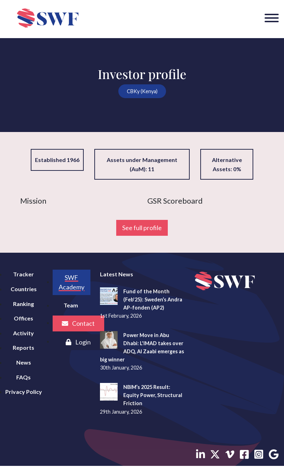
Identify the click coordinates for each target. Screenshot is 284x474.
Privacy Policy (23, 391)
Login (78, 342)
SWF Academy (71, 282)
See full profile (142, 228)
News (23, 362)
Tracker (23, 274)
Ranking (23, 303)
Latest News (116, 274)
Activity (23, 333)
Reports (23, 347)
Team (71, 305)
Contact (78, 323)
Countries (24, 289)
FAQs (23, 377)
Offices (23, 318)
